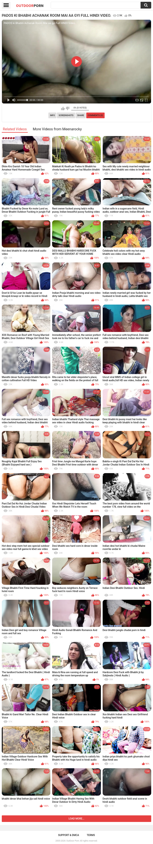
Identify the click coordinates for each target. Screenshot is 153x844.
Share (80, 115)
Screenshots (66, 115)
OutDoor (30, 5)
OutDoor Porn (72, 841)
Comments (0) (95, 115)
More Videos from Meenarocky (57, 129)
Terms (91, 835)
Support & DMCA (68, 835)
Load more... (77, 818)
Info (52, 115)
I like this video (63, 108)
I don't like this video (67, 108)
